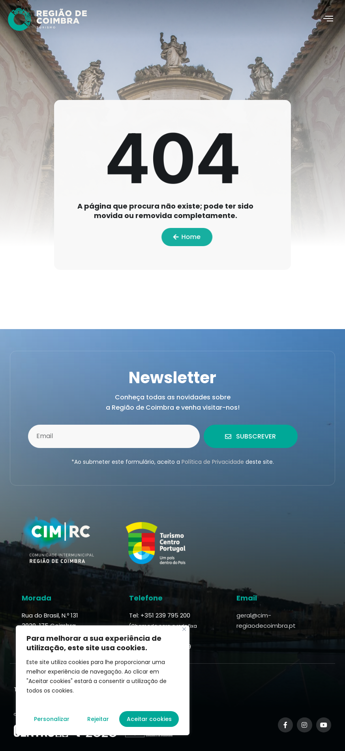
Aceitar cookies (149, 719)
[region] (102, 680)
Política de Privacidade (213, 462)
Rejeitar (98, 719)
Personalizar (51, 719)
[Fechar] (184, 629)
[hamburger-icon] (328, 19)
